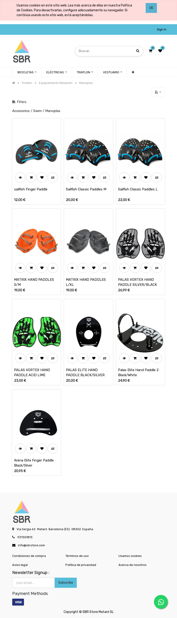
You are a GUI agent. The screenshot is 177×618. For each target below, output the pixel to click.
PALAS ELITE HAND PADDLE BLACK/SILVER (85, 372)
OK (151, 8)
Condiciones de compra (29, 556)
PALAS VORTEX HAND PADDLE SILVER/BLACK (137, 282)
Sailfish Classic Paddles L (138, 189)
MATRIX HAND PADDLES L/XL (86, 282)
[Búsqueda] (138, 51)
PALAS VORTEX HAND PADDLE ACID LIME (32, 372)
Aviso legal (20, 565)
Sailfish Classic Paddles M (86, 189)
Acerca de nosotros (132, 565)
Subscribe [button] (65, 583)
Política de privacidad (80, 565)
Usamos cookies (130, 556)
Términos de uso (77, 556)
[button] (133, 72)
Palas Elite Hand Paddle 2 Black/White (138, 372)
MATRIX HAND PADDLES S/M (34, 282)
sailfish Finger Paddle (30, 189)
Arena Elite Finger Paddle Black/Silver (34, 463)
